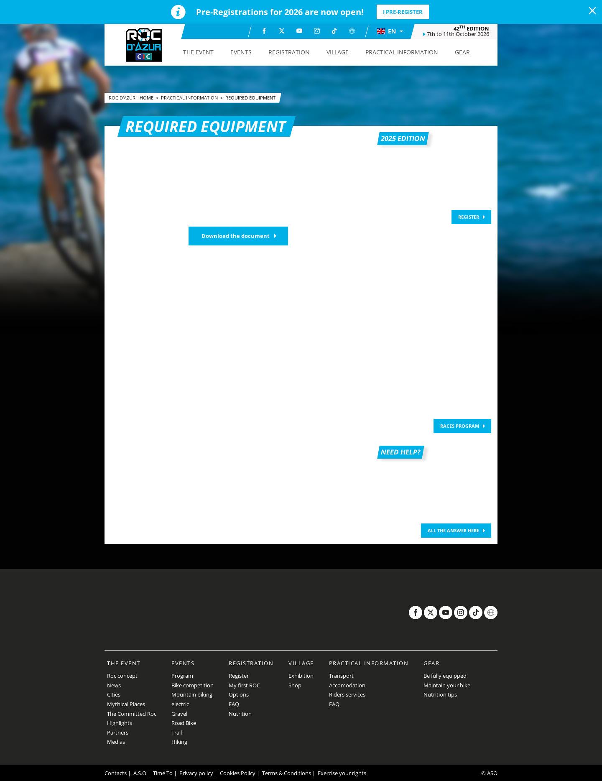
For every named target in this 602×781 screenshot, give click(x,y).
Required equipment (250, 97)
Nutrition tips (440, 694)
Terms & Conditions (286, 773)
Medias (116, 741)
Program (182, 675)
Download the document (236, 236)
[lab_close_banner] (592, 11)
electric (180, 704)
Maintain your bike (446, 685)
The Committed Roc (131, 713)
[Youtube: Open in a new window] (299, 31)
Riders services (347, 694)
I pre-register (403, 11)
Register (239, 675)
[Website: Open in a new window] (352, 31)
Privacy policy (196, 773)
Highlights (119, 723)
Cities (113, 694)
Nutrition (240, 713)
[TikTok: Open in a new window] (334, 31)
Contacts (116, 773)
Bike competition (192, 685)
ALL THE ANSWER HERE (453, 530)
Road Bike (183, 723)
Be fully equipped (445, 675)
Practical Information (190, 97)
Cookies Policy (237, 773)
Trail (176, 732)
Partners (117, 732)
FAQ (234, 704)
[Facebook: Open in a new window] (264, 31)
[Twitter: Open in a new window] (281, 31)
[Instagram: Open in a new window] (317, 31)
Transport (341, 675)
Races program (459, 426)
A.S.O (139, 773)
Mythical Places (126, 704)
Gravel (179, 713)
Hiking (179, 741)
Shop (294, 685)
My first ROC (244, 685)
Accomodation (347, 685)
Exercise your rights (342, 773)
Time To (163, 773)
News (114, 685)
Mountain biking (191, 694)
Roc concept (122, 675)
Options (239, 694)
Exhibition (301, 675)
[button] (389, 31)
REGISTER (468, 217)
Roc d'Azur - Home (132, 97)
